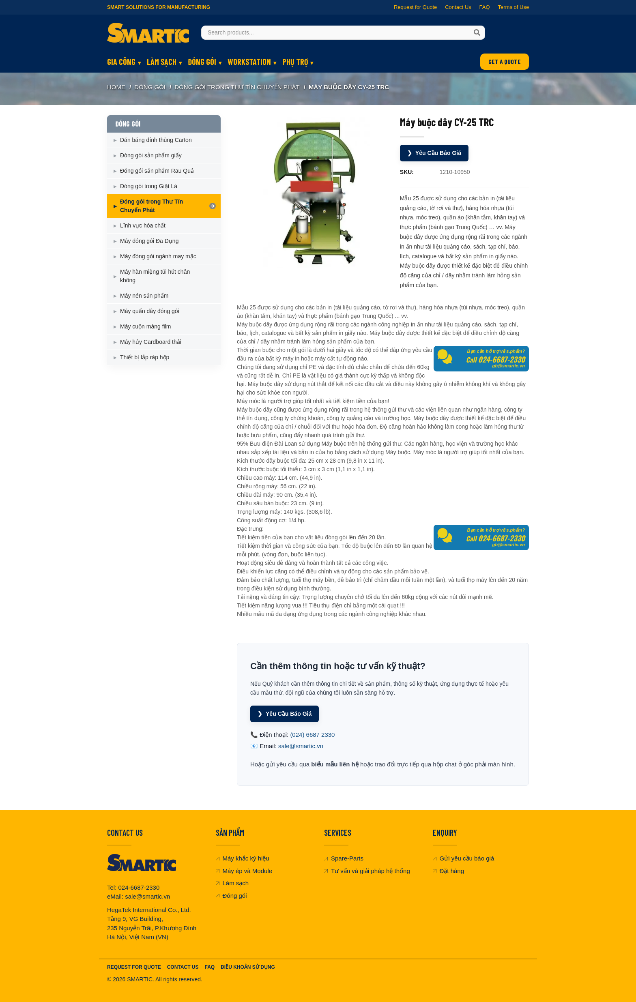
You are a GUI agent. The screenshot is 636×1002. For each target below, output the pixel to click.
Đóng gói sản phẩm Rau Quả (157, 170)
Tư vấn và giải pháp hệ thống (367, 868)
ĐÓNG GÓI (202, 62)
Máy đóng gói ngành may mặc (158, 256)
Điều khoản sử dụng (248, 965)
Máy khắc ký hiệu (242, 856)
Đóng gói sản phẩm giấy (151, 155)
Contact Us (458, 7)
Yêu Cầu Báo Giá (435, 152)
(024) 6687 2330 (312, 732)
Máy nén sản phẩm (144, 295)
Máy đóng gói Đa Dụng (149, 241)
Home (116, 87)
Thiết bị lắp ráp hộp (144, 357)
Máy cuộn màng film (145, 326)
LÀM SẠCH (161, 62)
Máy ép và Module (244, 868)
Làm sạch (232, 881)
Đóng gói (231, 893)
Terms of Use (513, 7)
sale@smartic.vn (300, 743)
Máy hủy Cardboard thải (150, 342)
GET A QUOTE (504, 61)
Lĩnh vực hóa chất (142, 225)
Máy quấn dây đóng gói (149, 311)
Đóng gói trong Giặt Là (148, 186)
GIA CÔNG (121, 62)
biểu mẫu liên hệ (335, 762)
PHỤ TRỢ (295, 62)
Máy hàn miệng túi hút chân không (155, 275)
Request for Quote (415, 7)
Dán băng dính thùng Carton (156, 140)
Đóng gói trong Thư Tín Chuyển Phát (236, 87)
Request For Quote (134, 965)
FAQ (484, 7)
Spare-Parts (343, 856)
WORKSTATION (249, 62)
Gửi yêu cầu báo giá (463, 856)
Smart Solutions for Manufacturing (158, 7)
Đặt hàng (448, 868)
